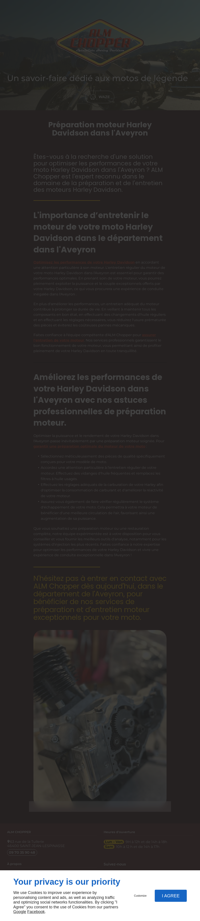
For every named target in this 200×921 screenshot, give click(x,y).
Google (19, 911)
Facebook (36, 911)
